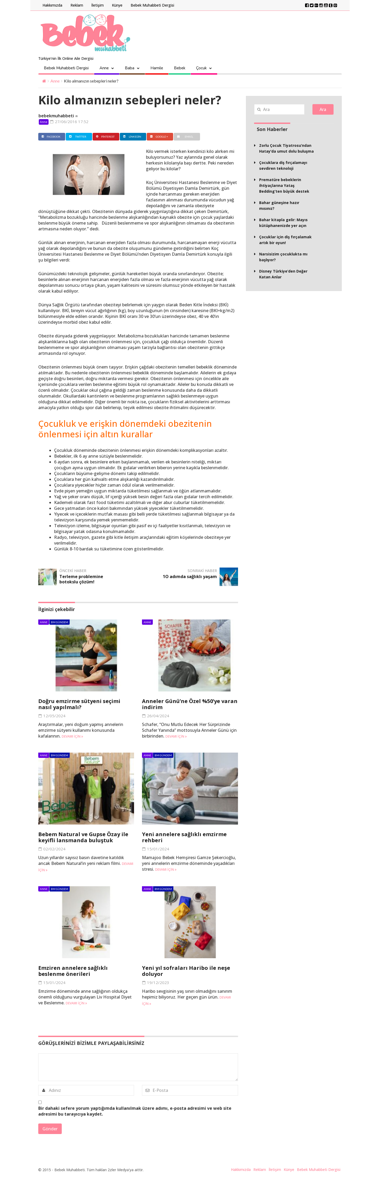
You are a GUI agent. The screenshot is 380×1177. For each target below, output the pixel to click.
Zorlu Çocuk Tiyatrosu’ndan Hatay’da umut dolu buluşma (286, 148)
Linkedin (131, 136)
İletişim (97, 5)
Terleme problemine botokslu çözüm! (81, 579)
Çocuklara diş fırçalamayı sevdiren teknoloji (283, 165)
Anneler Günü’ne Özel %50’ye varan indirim (190, 704)
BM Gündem (59, 622)
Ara (323, 109)
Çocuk (201, 68)
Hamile (156, 68)
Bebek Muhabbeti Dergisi (152, 5)
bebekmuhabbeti (56, 116)
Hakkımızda (52, 5)
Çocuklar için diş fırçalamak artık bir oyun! (285, 239)
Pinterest (105, 136)
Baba (129, 68)
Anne (104, 68)
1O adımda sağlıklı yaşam (190, 576)
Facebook (50, 136)
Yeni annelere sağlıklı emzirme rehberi (184, 837)
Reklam (76, 5)
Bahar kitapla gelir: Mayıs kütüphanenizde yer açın (283, 222)
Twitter (77, 136)
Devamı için (72, 736)
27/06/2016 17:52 (69, 121)
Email (184, 136)
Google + (158, 136)
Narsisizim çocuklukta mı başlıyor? (283, 256)
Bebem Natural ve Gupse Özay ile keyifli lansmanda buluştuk (83, 837)
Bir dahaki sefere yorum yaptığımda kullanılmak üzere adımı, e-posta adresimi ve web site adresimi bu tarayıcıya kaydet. (134, 1111)
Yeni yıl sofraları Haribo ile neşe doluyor (186, 970)
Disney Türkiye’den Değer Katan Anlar (283, 274)
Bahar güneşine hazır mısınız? (279, 205)
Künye (117, 5)
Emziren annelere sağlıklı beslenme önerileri (73, 970)
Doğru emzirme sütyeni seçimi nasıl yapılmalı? (79, 704)
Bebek (179, 68)
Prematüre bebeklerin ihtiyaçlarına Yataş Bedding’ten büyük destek (284, 185)
